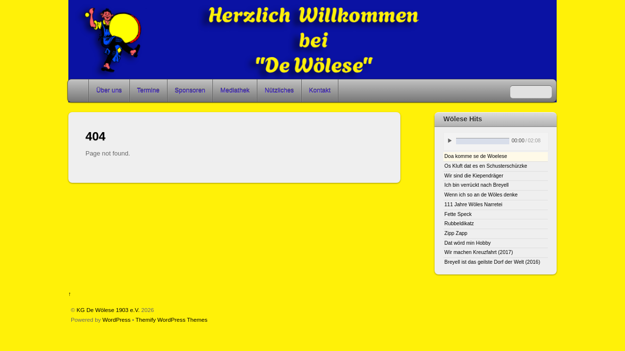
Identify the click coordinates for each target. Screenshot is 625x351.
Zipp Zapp (455, 233)
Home (79, 90)
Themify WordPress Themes (172, 319)
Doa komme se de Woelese (475, 156)
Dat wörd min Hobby (467, 243)
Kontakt (320, 90)
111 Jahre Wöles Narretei (473, 204)
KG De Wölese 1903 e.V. (108, 310)
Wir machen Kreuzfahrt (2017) (478, 252)
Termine (148, 90)
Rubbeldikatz (459, 223)
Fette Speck (458, 214)
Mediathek (235, 90)
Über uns (109, 90)
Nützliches (279, 90)
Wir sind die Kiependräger (473, 175)
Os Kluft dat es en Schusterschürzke (485, 166)
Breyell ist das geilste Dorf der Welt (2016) (492, 262)
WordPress (116, 319)
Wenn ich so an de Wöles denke (481, 194)
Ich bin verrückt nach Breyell (476, 185)
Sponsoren (190, 90)
